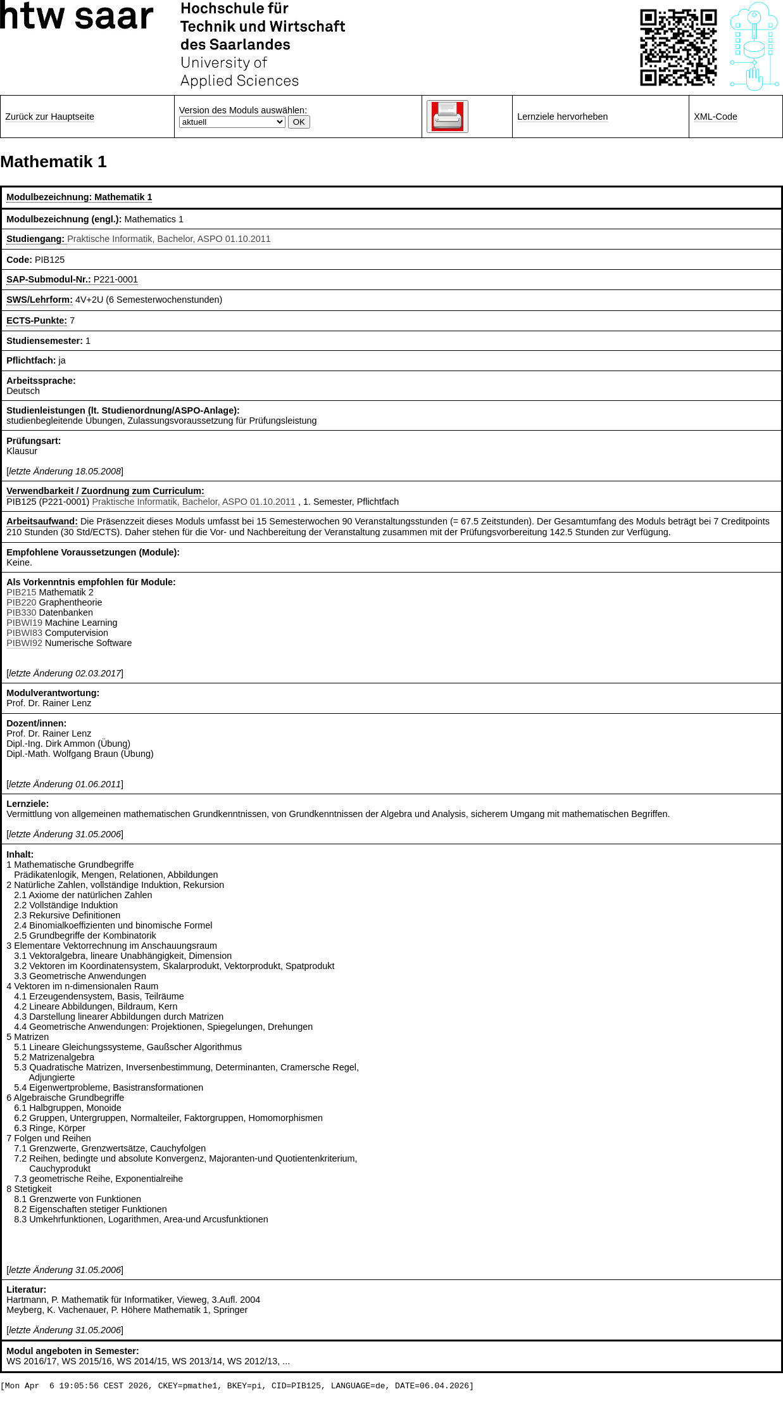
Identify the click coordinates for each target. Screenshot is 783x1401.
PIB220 (21, 602)
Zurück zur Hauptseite (49, 116)
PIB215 (21, 592)
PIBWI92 (24, 643)
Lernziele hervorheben (562, 116)
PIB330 (21, 612)
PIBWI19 (24, 623)
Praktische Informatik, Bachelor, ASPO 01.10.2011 (169, 239)
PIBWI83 (24, 633)
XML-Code (715, 116)
